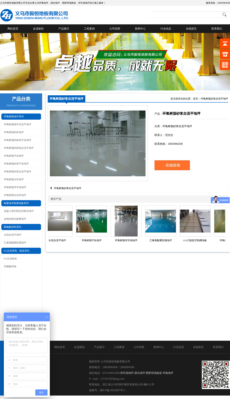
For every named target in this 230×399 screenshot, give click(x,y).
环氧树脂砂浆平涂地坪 (16, 163)
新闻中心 (140, 28)
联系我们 (216, 28)
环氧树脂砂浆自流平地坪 (17, 171)
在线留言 (191, 28)
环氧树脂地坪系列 (14, 116)
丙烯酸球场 (10, 266)
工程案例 (89, 28)
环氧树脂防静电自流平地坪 (19, 147)
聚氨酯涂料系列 (12, 226)
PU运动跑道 (10, 258)
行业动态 (165, 28)
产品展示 (63, 28)
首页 (195, 98)
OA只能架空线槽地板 (196, 240)
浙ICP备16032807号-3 (112, 390)
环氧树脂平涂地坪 (14, 155)
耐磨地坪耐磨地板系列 (16, 203)
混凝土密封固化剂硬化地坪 (19, 211)
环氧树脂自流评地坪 (15, 195)
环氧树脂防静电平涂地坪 (17, 140)
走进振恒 (38, 28)
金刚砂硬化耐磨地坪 (15, 218)
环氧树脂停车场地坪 (15, 187)
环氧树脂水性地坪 (14, 179)
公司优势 (114, 28)
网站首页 (12, 28)
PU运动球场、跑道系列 (17, 250)
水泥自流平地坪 (12, 234)
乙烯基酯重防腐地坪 (15, 242)
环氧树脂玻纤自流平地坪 (17, 124)
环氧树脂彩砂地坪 (14, 132)
